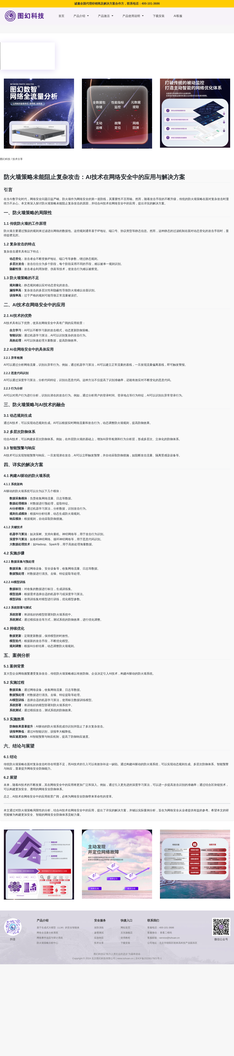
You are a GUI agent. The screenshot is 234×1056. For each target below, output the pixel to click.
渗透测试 (99, 932)
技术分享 (17, 159)
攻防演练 (99, 927)
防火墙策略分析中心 (47, 943)
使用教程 (125, 937)
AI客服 (178, 16)
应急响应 (99, 937)
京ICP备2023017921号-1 (148, 958)
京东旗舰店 (127, 932)
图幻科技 (5, 159)
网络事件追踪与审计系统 (50, 937)
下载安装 (159, 16)
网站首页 (125, 927)
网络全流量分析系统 (47, 932)
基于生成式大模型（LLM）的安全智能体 (58, 927)
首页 (61, 16)
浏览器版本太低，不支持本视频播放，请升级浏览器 (27, 56)
